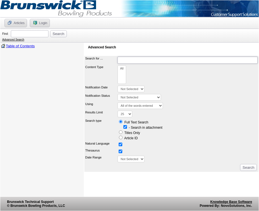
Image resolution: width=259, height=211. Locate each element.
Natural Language (97, 143)
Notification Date (96, 87)
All (121, 69)
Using (90, 104)
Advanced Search (13, 39)
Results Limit (94, 112)
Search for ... (94, 58)
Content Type (95, 67)
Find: (6, 33)
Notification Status (97, 95)
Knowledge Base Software (231, 202)
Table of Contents (20, 46)
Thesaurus (92, 150)
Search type (94, 120)
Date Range (93, 157)
